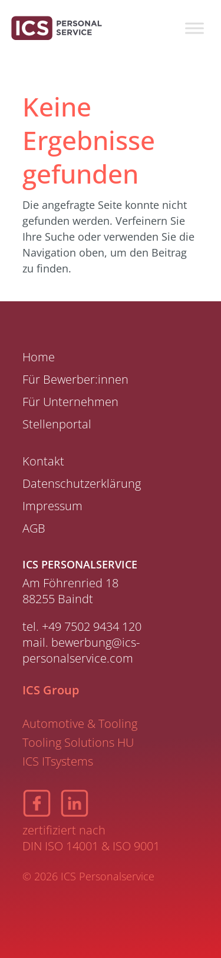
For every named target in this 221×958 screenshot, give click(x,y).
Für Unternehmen (70, 402)
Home (38, 357)
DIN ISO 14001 (60, 846)
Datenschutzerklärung (81, 483)
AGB (33, 528)
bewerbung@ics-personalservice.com (81, 650)
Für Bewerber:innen (75, 379)
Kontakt (43, 461)
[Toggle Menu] (194, 28)
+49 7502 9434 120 (91, 626)
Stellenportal (56, 424)
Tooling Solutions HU (78, 742)
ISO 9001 (136, 846)
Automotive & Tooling (79, 723)
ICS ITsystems (57, 761)
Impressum (52, 506)
